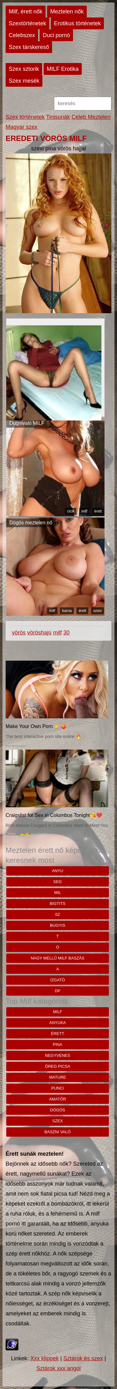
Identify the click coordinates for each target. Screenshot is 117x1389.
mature (57, 1077)
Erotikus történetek (77, 23)
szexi (97, 611)
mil (57, 892)
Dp (57, 990)
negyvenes (57, 1055)
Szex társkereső (29, 47)
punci (57, 1088)
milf (84, 511)
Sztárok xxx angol (58, 1368)
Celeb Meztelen (90, 117)
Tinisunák (58, 117)
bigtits (58, 903)
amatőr (57, 1099)
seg (57, 881)
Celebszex (22, 35)
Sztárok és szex (83, 1358)
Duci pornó (56, 35)
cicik (70, 511)
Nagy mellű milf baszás (58, 958)
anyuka (57, 1022)
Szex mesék (24, 81)
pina (57, 1044)
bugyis (57, 925)
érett (98, 511)
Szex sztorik (24, 69)
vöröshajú (39, 632)
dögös (57, 1110)
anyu (57, 870)
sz (57, 914)
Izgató (57, 980)
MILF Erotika (63, 69)
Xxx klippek (44, 1358)
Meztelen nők (67, 11)
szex (57, 1121)
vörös (19, 632)
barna (67, 611)
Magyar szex (21, 127)
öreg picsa (57, 1066)
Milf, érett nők (25, 11)
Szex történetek (25, 117)
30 (66, 632)
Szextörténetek (27, 23)
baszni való (57, 1131)
